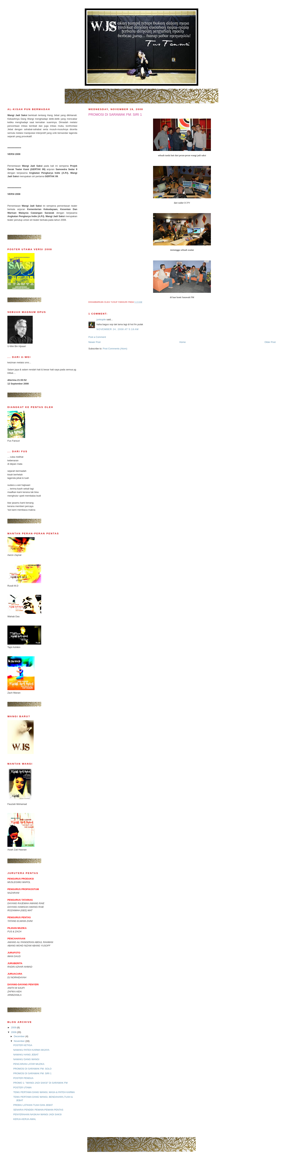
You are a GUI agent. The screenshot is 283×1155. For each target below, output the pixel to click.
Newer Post (94, 342)
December (19, 1036)
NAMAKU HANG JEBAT (25, 1054)
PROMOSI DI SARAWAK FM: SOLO (32, 1068)
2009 (14, 1027)
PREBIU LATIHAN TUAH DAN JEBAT (33, 1105)
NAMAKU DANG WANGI (26, 1059)
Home (182, 342)
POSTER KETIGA (22, 1045)
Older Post (270, 342)
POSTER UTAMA (22, 1087)
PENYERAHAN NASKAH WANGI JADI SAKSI (37, 1114)
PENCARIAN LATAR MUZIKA (28, 1064)
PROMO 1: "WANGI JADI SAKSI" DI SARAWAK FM (40, 1082)
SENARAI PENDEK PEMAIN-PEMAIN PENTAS (38, 1109)
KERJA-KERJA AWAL (24, 1119)
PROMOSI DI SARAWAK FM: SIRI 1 (32, 1073)
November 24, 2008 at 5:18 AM (118, 329)
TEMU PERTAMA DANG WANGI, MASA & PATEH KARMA (44, 1092)
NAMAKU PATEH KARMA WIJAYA (31, 1050)
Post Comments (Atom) (115, 348)
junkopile (101, 319)
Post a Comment (97, 337)
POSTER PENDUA (23, 1078)
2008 (14, 1032)
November (19, 1041)
